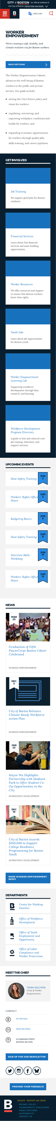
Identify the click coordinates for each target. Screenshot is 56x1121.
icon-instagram (19, 1071)
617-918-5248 (21, 1019)
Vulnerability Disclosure (34, 1107)
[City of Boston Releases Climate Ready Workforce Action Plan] (28, 707)
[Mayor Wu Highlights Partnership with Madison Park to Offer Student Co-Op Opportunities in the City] (28, 771)
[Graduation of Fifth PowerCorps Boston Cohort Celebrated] (28, 643)
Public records (28, 1110)
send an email (23, 1029)
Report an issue (32, 1100)
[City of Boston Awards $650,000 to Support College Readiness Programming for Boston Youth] (28, 835)
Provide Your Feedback (28, 1087)
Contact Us (25, 1116)
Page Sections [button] (27, 64)
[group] (28, 991)
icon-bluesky (37, 1071)
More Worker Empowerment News (28, 878)
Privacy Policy (27, 1104)
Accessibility (26, 1113)
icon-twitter (10, 1071)
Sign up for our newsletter (27, 1057)
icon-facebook (28, 1071)
